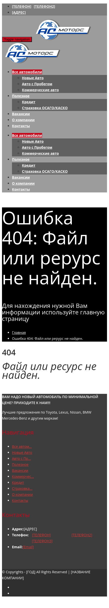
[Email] (28, 547)
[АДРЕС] (19, 12)
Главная (19, 332)
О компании (23, 119)
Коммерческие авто (40, 89)
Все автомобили (27, 71)
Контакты (21, 125)
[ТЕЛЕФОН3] (42, 541)
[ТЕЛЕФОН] (21, 6)
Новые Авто (33, 77)
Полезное (20, 95)
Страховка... (22, 488)
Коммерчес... (23, 476)
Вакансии (21, 113)
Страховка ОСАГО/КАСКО (45, 107)
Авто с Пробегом (37, 83)
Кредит (28, 101)
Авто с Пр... (21, 458)
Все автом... (22, 446)
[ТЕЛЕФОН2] (44, 6)
